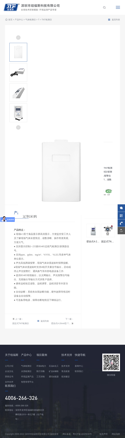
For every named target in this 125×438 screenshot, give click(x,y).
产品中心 (19, 20)
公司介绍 (9, 366)
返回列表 (114, 20)
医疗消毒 (40, 371)
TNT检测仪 (47, 20)
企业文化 (9, 371)
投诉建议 (65, 376)
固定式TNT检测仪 (20, 323)
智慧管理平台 (27, 382)
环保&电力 (41, 366)
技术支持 (65, 366)
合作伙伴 (9, 382)
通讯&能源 (53, 376)
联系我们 (79, 371)
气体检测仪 (30, 20)
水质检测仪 (26, 371)
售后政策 (65, 371)
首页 (10, 20)
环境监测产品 (27, 376)
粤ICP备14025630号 (82, 434)
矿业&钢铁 (53, 371)
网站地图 (116, 434)
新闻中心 (79, 366)
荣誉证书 (9, 376)
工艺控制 (40, 376)
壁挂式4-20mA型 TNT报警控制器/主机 (61, 323)
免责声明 (103, 434)
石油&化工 (53, 366)
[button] (18, 127)
